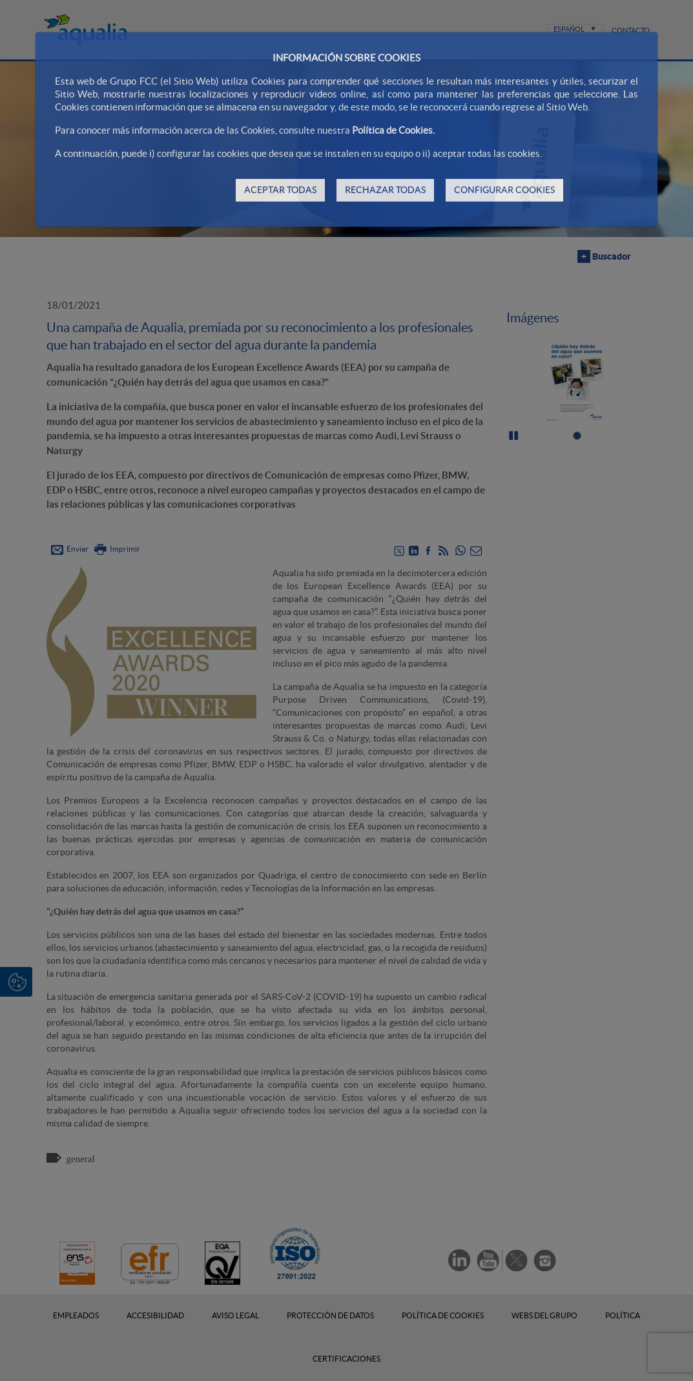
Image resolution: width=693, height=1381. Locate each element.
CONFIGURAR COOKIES (504, 190)
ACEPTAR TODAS (280, 190)
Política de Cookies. (393, 130)
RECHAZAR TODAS (385, 190)
